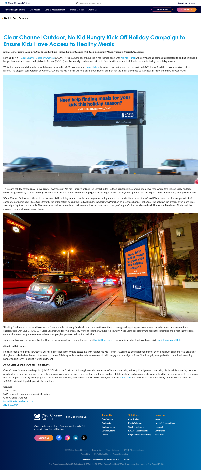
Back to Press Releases (16, 18)
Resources (159, 434)
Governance (160, 430)
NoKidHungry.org (103, 340)
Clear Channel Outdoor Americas (38, 57)
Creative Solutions (136, 426)
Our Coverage (107, 419)
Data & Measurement (55, 9)
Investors (182, 3)
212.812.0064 (10, 404)
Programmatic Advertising (139, 434)
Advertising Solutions (15, 9)
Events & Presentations (165, 423)
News (157, 419)
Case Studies (133, 419)
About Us (92, 9)
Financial (159, 426)
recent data (93, 67)
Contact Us (186, 9)
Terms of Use (96, 450)
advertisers (125, 377)
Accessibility (85, 454)
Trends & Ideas (77, 9)
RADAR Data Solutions (138, 430)
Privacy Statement (112, 450)
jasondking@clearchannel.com (18, 401)
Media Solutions (135, 423)
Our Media (35, 9)
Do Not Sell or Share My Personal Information (111, 454)
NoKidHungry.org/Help (169, 340)
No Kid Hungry (128, 57)
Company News (108, 430)
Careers (193, 3)
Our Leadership (108, 426)
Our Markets (162, 9)
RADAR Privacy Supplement (134, 450)
